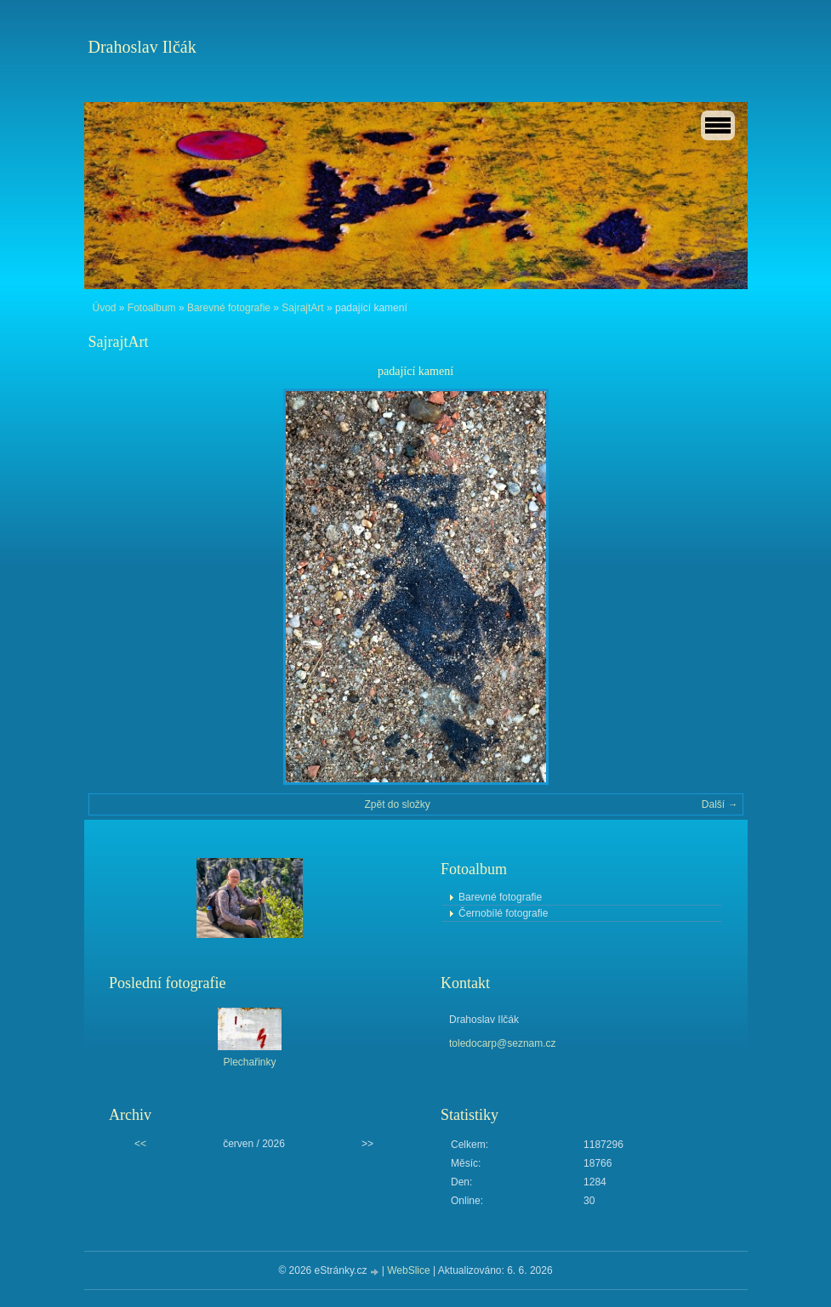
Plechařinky (249, 1062)
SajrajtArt (302, 308)
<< (140, 1144)
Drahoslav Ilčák (142, 46)
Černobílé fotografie (503, 913)
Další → (720, 804)
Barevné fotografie (228, 308)
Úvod (105, 308)
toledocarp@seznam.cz (502, 1043)
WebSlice (408, 1270)
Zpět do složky (397, 804)
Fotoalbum (152, 308)
